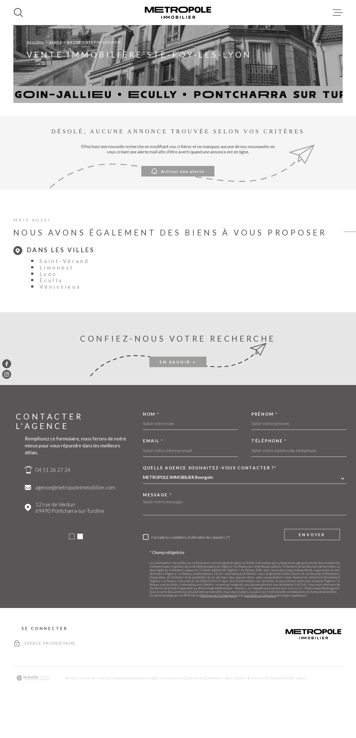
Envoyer (312, 569)
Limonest (56, 302)
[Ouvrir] (18, 13)
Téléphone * (269, 476)
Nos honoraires (172, 713)
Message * (157, 530)
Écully (51, 315)
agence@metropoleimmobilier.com (75, 522)
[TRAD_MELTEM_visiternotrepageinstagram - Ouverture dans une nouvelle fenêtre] (6, 374)
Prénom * (264, 449)
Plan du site (195, 713)
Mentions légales (220, 713)
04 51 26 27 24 (52, 505)
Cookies (300, 713)
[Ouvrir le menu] (338, 13)
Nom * (151, 449)
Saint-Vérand (64, 296)
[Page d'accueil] (178, 12)
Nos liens (257, 713)
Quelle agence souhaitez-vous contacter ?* (210, 503)
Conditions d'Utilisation (260, 630)
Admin (242, 713)
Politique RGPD (279, 713)
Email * (153, 476)
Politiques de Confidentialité (218, 630)
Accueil (35, 77)
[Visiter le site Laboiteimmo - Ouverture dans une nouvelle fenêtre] (32, 713)
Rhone (74, 77)
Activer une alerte (178, 206)
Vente (55, 77)
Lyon (48, 309)
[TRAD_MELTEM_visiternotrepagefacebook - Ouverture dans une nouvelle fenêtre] (6, 363)
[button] (72, 571)
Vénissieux (60, 321)
